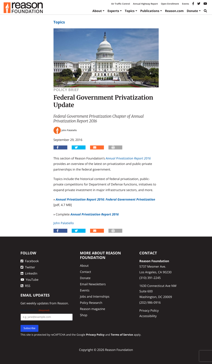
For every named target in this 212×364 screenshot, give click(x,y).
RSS (25, 286)
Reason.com (174, 11)
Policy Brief (66, 89)
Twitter (28, 267)
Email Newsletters (93, 284)
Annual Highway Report (145, 3)
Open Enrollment (170, 3)
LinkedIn (29, 273)
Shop (83, 315)
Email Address (35, 310)
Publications (149, 11)
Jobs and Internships (94, 296)
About (97, 11)
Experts (113, 11)
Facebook (30, 261)
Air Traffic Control (120, 3)
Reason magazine (92, 309)
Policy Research (91, 303)
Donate (192, 11)
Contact (85, 272)
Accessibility (148, 316)
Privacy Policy (149, 310)
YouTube (30, 279)
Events (185, 3)
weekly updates (37, 303)
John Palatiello (64, 223)
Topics (130, 11)
